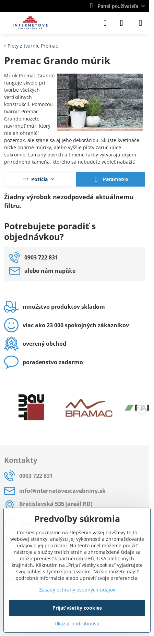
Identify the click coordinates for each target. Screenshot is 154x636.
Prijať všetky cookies (77, 608)
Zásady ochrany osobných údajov (77, 589)
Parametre (110, 179)
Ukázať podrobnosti (77, 623)
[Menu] (140, 23)
